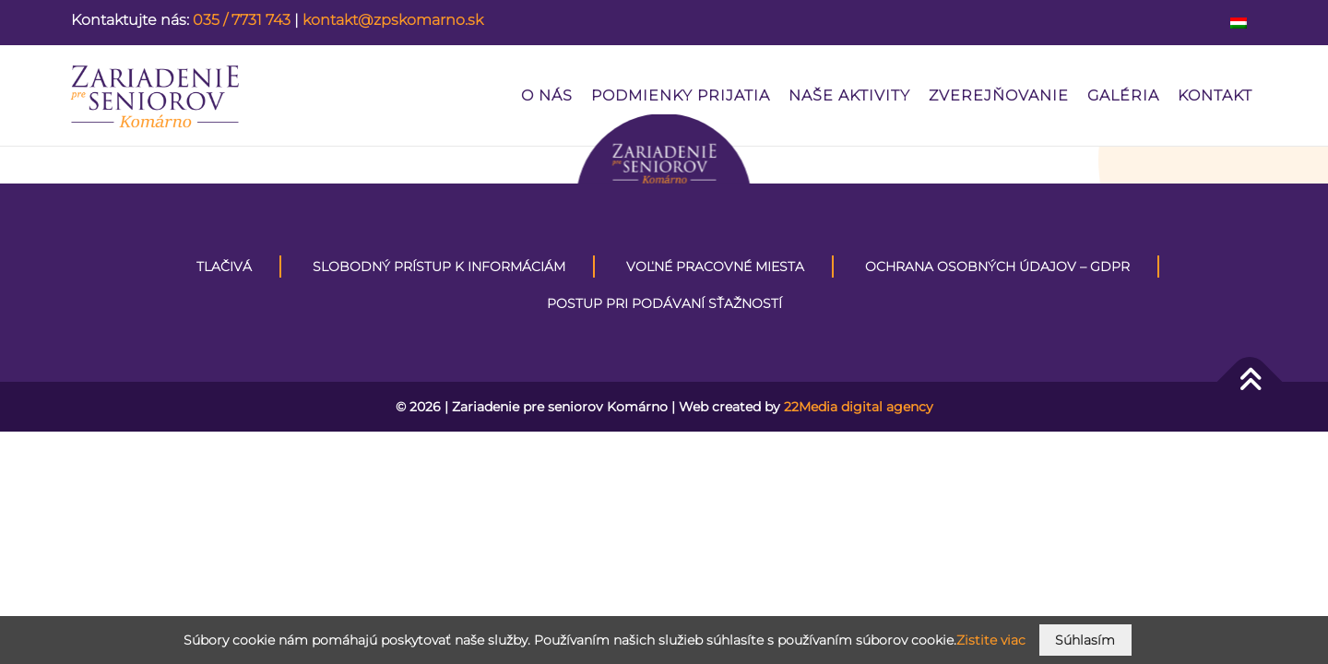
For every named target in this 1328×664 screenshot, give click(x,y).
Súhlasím (1085, 640)
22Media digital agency (858, 406)
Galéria (1123, 95)
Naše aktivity (849, 95)
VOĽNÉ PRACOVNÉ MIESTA (715, 266)
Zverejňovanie (999, 95)
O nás (547, 95)
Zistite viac (991, 640)
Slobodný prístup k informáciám (439, 266)
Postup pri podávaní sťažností (664, 303)
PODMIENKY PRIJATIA (680, 95)
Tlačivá (224, 266)
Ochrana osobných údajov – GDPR (997, 266)
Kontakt (1215, 95)
